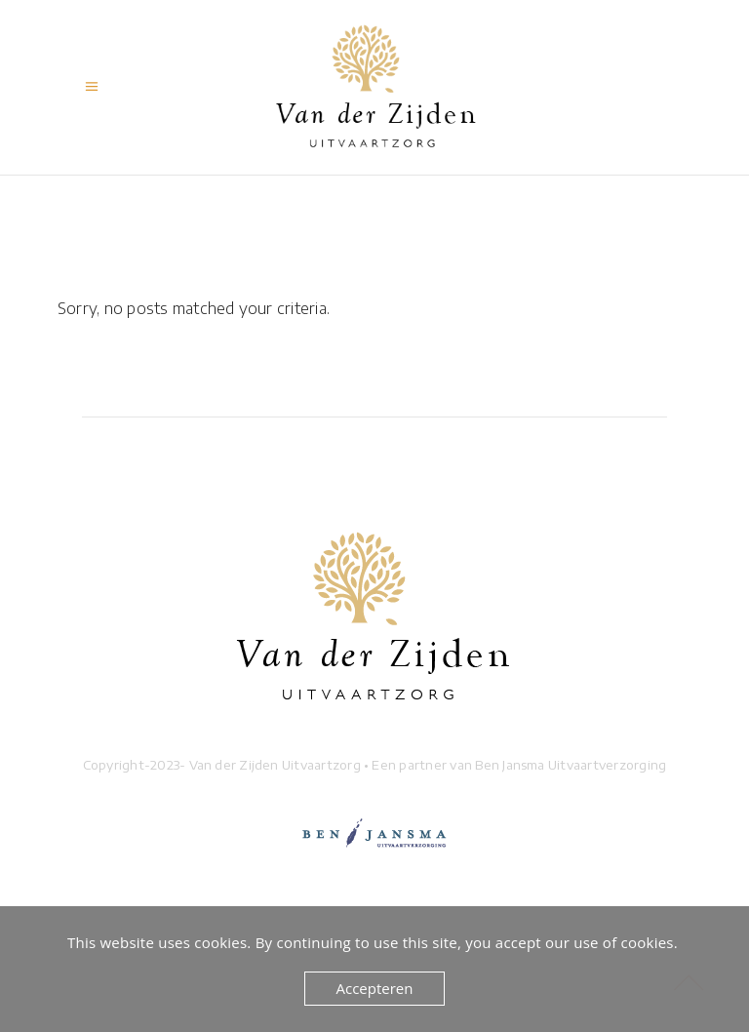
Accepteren (375, 988)
